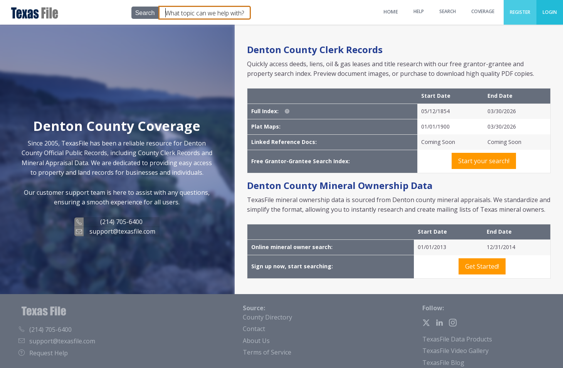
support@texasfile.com (122, 231)
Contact (254, 329)
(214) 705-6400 (121, 221)
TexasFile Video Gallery (455, 350)
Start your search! (483, 161)
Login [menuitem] (550, 12)
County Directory (267, 317)
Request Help (43, 353)
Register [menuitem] (520, 12)
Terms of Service (267, 352)
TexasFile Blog (443, 362)
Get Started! (482, 266)
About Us (256, 340)
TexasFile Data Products (457, 339)
